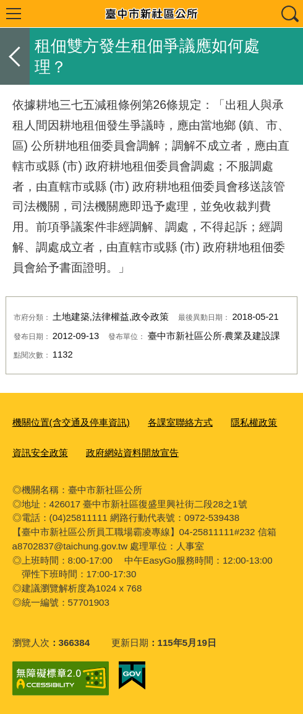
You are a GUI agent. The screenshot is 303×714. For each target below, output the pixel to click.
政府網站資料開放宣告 (132, 452)
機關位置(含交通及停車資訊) (71, 422)
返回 (15, 56)
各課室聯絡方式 (180, 422)
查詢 (289, 13)
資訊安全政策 (40, 452)
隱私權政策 (254, 422)
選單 (13, 13)
